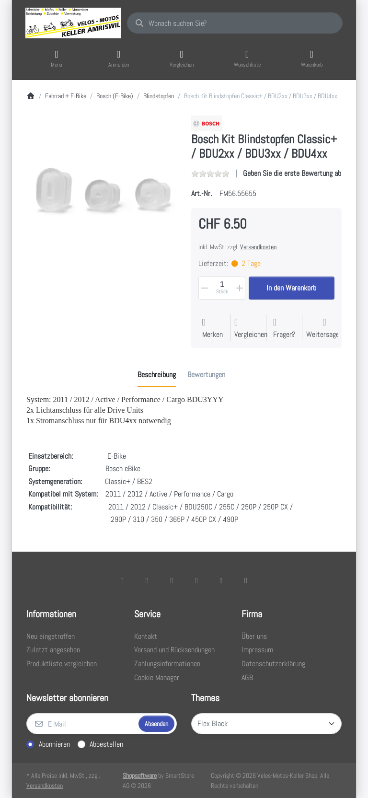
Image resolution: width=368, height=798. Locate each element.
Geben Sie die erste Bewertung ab (292, 173)
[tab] (157, 375)
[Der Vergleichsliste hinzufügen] (250, 328)
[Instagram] (171, 580)
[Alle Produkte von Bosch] (206, 122)
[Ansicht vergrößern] (101, 191)
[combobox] (235, 23)
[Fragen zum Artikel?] (284, 328)
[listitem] (101, 191)
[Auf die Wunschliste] (212, 328)
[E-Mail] (81, 723)
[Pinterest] (245, 580)
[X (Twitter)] (147, 580)
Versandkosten (258, 247)
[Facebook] (122, 580)
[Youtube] (221, 580)
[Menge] (221, 288)
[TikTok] (196, 580)
